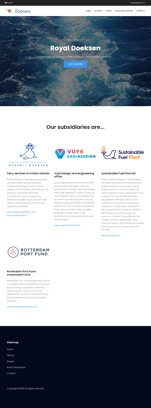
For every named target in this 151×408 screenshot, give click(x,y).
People (108, 11)
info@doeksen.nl (137, 2)
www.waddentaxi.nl (17, 215)
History (98, 11)
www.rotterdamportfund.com (22, 306)
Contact (140, 11)
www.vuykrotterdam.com (67, 225)
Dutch (9, 2)
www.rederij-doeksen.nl (19, 212)
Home (88, 11)
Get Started (75, 64)
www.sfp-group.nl (110, 235)
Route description (124, 11)
